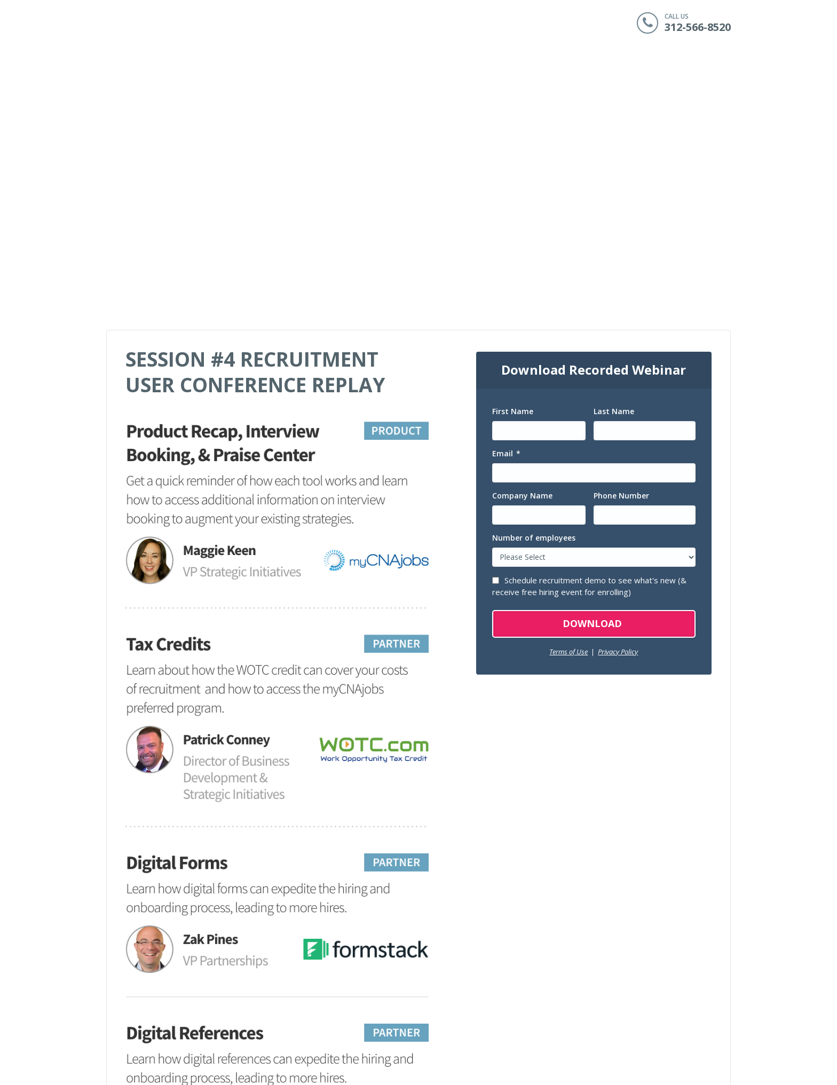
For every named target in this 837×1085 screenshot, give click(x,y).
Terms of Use (568, 398)
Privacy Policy (618, 398)
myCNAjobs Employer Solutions (568, 967)
